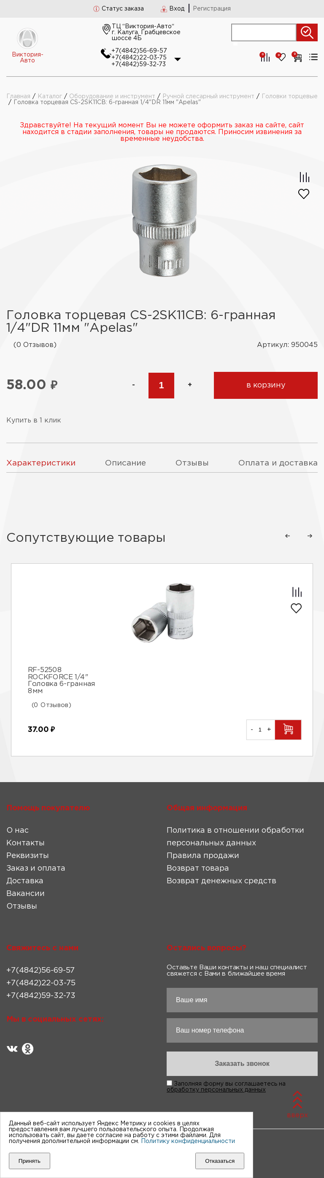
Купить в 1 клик (33, 420)
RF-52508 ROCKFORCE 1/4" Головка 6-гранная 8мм (61, 680)
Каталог (50, 96)
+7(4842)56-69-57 (139, 51)
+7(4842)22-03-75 (139, 57)
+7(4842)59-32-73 (138, 64)
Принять (29, 1161)
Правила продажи (203, 856)
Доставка (24, 881)
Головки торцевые (290, 96)
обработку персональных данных (216, 1089)
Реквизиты (27, 856)
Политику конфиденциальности (188, 1141)
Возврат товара (198, 868)
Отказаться (220, 1161)
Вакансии (25, 893)
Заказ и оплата (35, 868)
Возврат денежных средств (221, 881)
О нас (17, 830)
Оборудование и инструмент (112, 96)
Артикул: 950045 (287, 345)
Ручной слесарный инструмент (208, 96)
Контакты (25, 843)
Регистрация (212, 8)
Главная (18, 96)
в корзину (266, 385)
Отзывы (21, 906)
